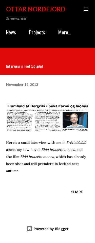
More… (64, 32)
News (11, 32)
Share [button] (77, 192)
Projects (37, 32)
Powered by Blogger (48, 228)
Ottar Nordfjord (35, 9)
